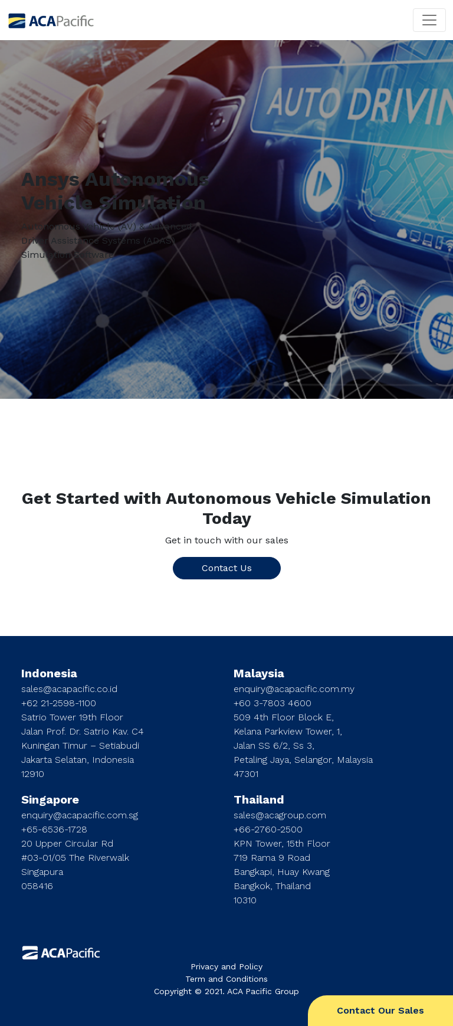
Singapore (50, 799)
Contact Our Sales (380, 1010)
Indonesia (49, 673)
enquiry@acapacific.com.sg (79, 815)
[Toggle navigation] (429, 20)
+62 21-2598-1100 (58, 703)
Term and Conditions (226, 979)
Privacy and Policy (226, 966)
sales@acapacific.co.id (69, 688)
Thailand (259, 799)
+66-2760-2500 (268, 829)
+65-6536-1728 (54, 829)
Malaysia (259, 673)
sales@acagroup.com (280, 815)
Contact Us (227, 567)
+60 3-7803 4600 (272, 703)
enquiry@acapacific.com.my (294, 688)
